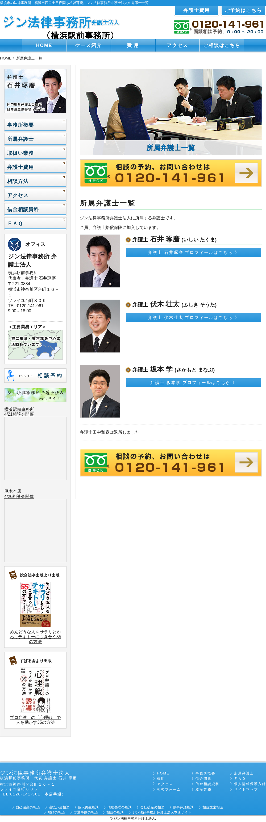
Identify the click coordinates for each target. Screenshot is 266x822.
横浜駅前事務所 (19, 409)
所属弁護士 (20, 139)
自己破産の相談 (28, 807)
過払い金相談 (59, 807)
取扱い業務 (20, 153)
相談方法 (17, 181)
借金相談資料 (23, 209)
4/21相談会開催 (19, 414)
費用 (161, 779)
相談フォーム (169, 789)
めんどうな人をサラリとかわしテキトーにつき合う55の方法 (35, 637)
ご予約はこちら (243, 10)
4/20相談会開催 (19, 496)
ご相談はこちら (221, 45)
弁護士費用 (196, 10)
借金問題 (203, 779)
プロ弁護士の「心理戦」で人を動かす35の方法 (35, 720)
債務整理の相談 (119, 807)
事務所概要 (20, 125)
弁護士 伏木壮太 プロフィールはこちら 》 (193, 317)
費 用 (133, 45)
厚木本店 (12, 491)
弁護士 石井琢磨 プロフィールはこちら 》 (193, 252)
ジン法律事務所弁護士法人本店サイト (161, 812)
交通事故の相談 (86, 812)
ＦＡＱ (15, 223)
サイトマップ (246, 789)
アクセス (177, 45)
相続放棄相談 (212, 807)
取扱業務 (203, 789)
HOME (44, 45)
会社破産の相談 (152, 807)
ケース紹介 (88, 45)
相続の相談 (115, 812)
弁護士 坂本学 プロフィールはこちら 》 (193, 382)
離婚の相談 (56, 812)
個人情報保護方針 (250, 784)
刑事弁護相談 (183, 807)
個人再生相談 (88, 807)
